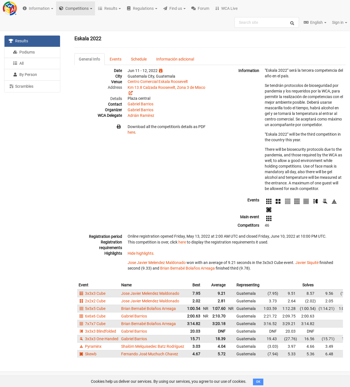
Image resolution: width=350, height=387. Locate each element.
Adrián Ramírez (141, 115)
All (18, 63)
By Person (25, 74)
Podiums (24, 52)
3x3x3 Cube (92, 293)
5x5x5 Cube (92, 308)
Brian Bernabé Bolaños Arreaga (187, 268)
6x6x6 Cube (92, 316)
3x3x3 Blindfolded (97, 331)
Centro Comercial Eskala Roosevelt (158, 81)
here (131, 132)
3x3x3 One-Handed (98, 339)
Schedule (139, 59)
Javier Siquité (307, 262)
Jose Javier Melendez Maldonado (157, 262)
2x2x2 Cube (92, 301)
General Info (89, 59)
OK (258, 382)
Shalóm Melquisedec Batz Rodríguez (152, 346)
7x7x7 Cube (92, 323)
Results (18, 41)
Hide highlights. (141, 253)
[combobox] (266, 22)
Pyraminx (90, 346)
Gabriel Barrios (140, 104)
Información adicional (175, 59)
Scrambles (21, 86)
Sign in (339, 22)
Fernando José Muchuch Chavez (149, 354)
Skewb (87, 354)
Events (115, 59)
